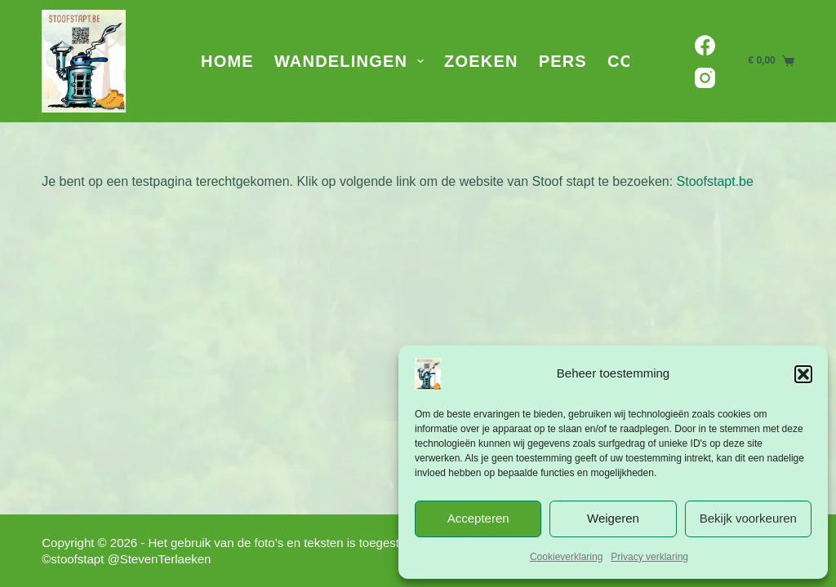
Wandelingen (352, 61)
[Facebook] (705, 45)
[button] (803, 374)
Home (227, 61)
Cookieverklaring (566, 557)
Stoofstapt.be (715, 181)
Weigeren (613, 518)
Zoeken (481, 61)
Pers (563, 61)
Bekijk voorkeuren (748, 518)
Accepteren (478, 518)
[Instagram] (705, 78)
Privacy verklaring (649, 557)
